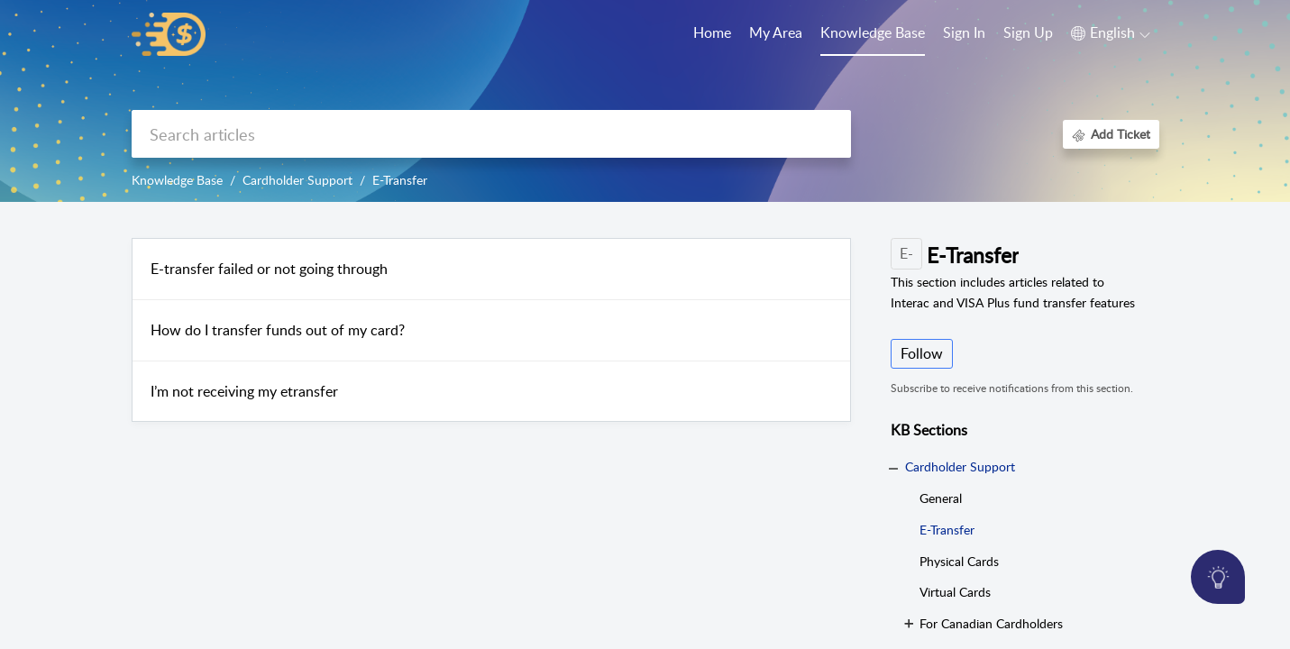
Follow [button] (922, 353)
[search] (491, 134)
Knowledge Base (177, 179)
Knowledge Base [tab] (872, 32)
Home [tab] (712, 32)
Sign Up (1028, 32)
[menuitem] (964, 34)
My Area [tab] (775, 32)
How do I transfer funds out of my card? (278, 330)
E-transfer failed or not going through (269, 269)
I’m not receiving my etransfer (244, 391)
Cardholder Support (297, 179)
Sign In (964, 32)
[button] (1110, 33)
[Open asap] (1218, 577)
